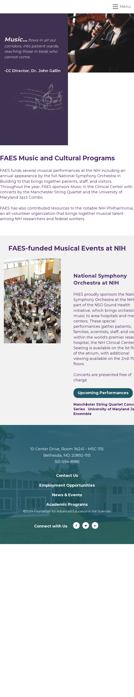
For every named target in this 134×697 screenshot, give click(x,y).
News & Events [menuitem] (67, 495)
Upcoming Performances (103, 393)
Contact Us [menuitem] (67, 475)
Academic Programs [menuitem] (67, 504)
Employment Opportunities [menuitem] (67, 485)
